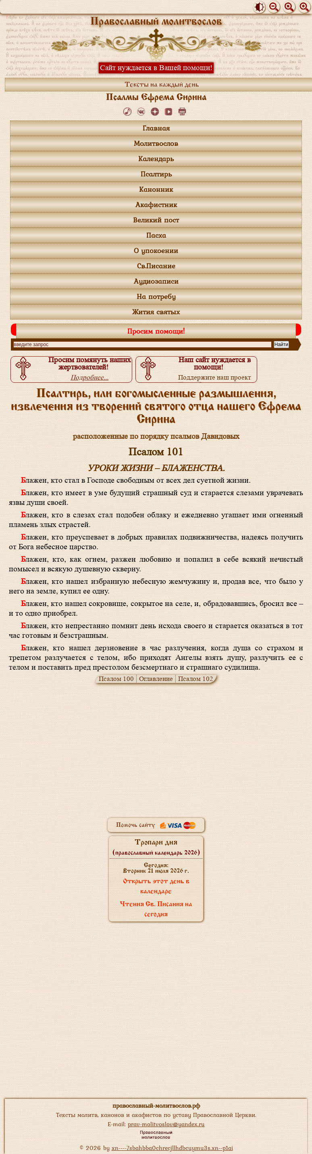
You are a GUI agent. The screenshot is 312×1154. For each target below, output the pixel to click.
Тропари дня (156, 847)
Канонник (156, 189)
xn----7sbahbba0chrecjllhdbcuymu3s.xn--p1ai (172, 1147)
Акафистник (156, 204)
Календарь (156, 158)
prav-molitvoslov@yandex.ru (166, 1124)
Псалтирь (156, 173)
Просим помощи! (156, 331)
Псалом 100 (116, 679)
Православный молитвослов (156, 22)
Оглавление (156, 679)
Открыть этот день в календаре (156, 886)
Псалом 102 (195, 679)
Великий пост (156, 219)
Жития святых (156, 311)
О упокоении (156, 250)
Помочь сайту (156, 825)
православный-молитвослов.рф (156, 1105)
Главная (156, 127)
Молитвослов (156, 143)
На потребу (156, 296)
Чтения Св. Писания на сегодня (156, 909)
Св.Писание (156, 265)
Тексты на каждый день (162, 85)
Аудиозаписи (156, 281)
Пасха (156, 235)
